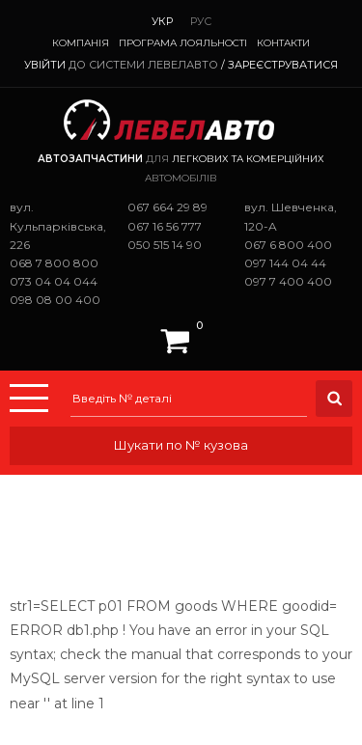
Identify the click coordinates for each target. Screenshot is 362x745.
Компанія (80, 43)
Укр (162, 21)
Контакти (283, 43)
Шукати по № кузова (181, 445)
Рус (200, 21)
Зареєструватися (283, 64)
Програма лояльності (183, 43)
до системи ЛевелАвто (143, 64)
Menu (29, 398)
